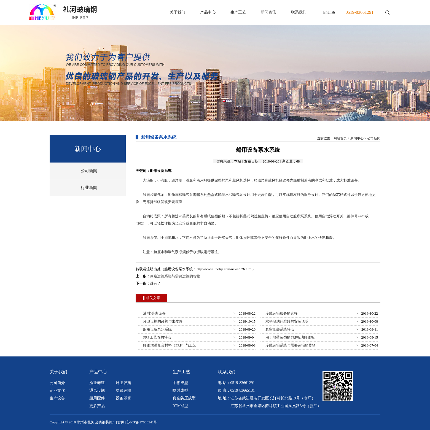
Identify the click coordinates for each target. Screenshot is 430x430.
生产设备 (57, 398)
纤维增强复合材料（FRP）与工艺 (168, 345)
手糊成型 (180, 383)
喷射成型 (180, 390)
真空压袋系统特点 (279, 329)
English (329, 12)
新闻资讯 (268, 12)
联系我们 (299, 12)
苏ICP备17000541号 (142, 422)
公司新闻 (89, 171)
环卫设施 (123, 383)
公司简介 (57, 383)
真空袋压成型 (184, 398)
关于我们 (177, 12)
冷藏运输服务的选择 (281, 313)
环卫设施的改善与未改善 (162, 321)
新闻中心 (357, 138)
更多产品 (97, 406)
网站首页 (340, 138)
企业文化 (57, 390)
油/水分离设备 (153, 313)
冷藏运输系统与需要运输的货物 (175, 276)
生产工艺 (238, 12)
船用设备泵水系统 (156, 329)
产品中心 (208, 12)
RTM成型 (181, 406)
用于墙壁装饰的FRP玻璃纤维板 (289, 337)
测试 (318, 180)
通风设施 (97, 390)
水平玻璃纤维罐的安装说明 (286, 321)
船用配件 (97, 398)
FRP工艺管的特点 (156, 337)
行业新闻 (89, 187)
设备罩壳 (123, 398)
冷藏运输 (123, 390)
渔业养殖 (97, 383)
